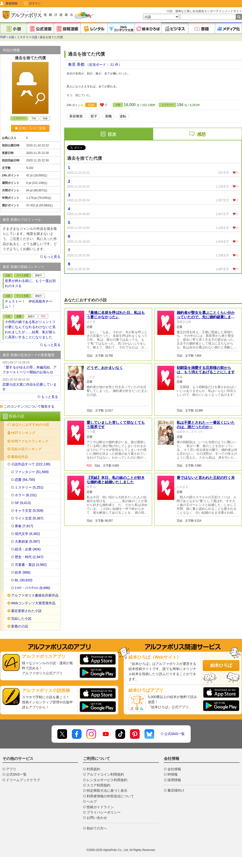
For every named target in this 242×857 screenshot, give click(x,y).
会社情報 (174, 769)
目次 (112, 134)
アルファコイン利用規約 (105, 774)
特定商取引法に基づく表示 (107, 790)
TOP (3, 37)
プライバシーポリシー (104, 812)
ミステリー (167, 104)
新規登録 (11, 3)
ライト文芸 (22, 275)
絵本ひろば (221, 665)
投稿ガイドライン (100, 807)
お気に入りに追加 (30, 128)
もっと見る (52, 257)
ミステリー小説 (27, 37)
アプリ (11, 769)
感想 (201, 134)
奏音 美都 (77, 64)
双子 (94, 116)
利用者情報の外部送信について (110, 796)
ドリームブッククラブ (23, 780)
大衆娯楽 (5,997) (27, 541)
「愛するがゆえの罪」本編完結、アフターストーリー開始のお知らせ (30, 367)
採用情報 (174, 780)
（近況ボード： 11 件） (104, 64)
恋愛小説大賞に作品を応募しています (30, 384)
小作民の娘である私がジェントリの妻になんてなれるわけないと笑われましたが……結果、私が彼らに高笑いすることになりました (30, 329)
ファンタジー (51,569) (32, 472)
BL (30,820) (23, 580)
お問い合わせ (97, 818)
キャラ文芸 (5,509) (29, 510)
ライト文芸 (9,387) (29, 518)
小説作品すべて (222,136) (30, 464)
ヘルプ (92, 801)
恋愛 (18, 316)
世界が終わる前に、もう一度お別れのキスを (30, 283)
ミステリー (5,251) (29, 487)
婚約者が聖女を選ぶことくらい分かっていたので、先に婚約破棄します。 (206, 316)
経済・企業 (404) (28, 549)
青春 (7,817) (24, 526)
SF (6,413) (23, 503)
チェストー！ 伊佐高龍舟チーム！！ (28, 303)
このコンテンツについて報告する (29, 406)
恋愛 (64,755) (25, 480)
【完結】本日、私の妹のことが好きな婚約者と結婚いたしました (116, 479)
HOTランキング (23, 433)
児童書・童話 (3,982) (31, 565)
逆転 (123, 116)
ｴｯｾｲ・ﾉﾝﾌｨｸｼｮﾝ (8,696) (32, 588)
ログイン (35, 3)
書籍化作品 (19, 457)
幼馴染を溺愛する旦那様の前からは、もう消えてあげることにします (206, 370)
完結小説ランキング (26, 449)
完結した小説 (21, 618)
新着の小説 (19, 626)
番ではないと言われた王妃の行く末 (206, 477)
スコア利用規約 (98, 785)
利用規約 (93, 769)
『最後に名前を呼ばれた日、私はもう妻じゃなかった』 (116, 314)
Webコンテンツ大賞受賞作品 (33, 603)
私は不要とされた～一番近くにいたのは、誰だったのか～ (206, 424)
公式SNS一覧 (174, 734)
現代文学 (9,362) (27, 534)
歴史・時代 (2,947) (29, 557)
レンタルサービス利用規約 (107, 780)
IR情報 (172, 774)
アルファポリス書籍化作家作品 (35, 595)
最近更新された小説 (26, 611)
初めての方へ (97, 828)
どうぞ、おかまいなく (105, 368)
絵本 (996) (22, 572)
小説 (11, 37)
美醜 (108, 116)
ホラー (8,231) (26, 495)
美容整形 (76, 116)
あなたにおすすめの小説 (30, 424)
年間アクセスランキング (29, 441)
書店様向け (175, 790)
